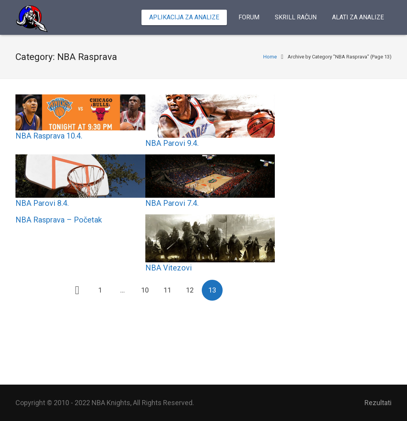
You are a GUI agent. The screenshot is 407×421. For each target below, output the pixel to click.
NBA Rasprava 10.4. (48, 135)
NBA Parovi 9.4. (172, 143)
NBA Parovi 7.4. (172, 203)
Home (270, 57)
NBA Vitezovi (168, 267)
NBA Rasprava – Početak (58, 219)
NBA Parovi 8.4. (42, 203)
